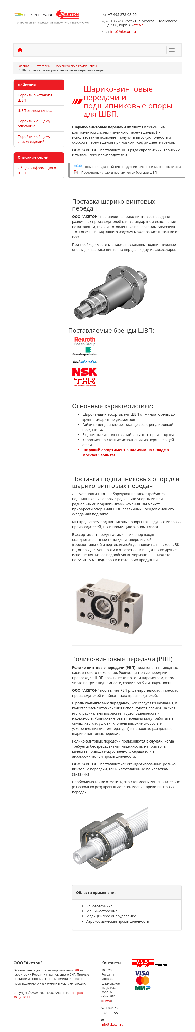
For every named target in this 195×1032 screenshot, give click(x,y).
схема (138, 25)
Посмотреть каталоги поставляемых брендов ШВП (119, 172)
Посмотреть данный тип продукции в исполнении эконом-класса (132, 167)
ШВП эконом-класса (35, 110)
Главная (23, 66)
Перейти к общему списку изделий (34, 139)
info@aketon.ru (123, 31)
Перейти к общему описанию (34, 123)
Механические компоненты (76, 66)
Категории (42, 66)
